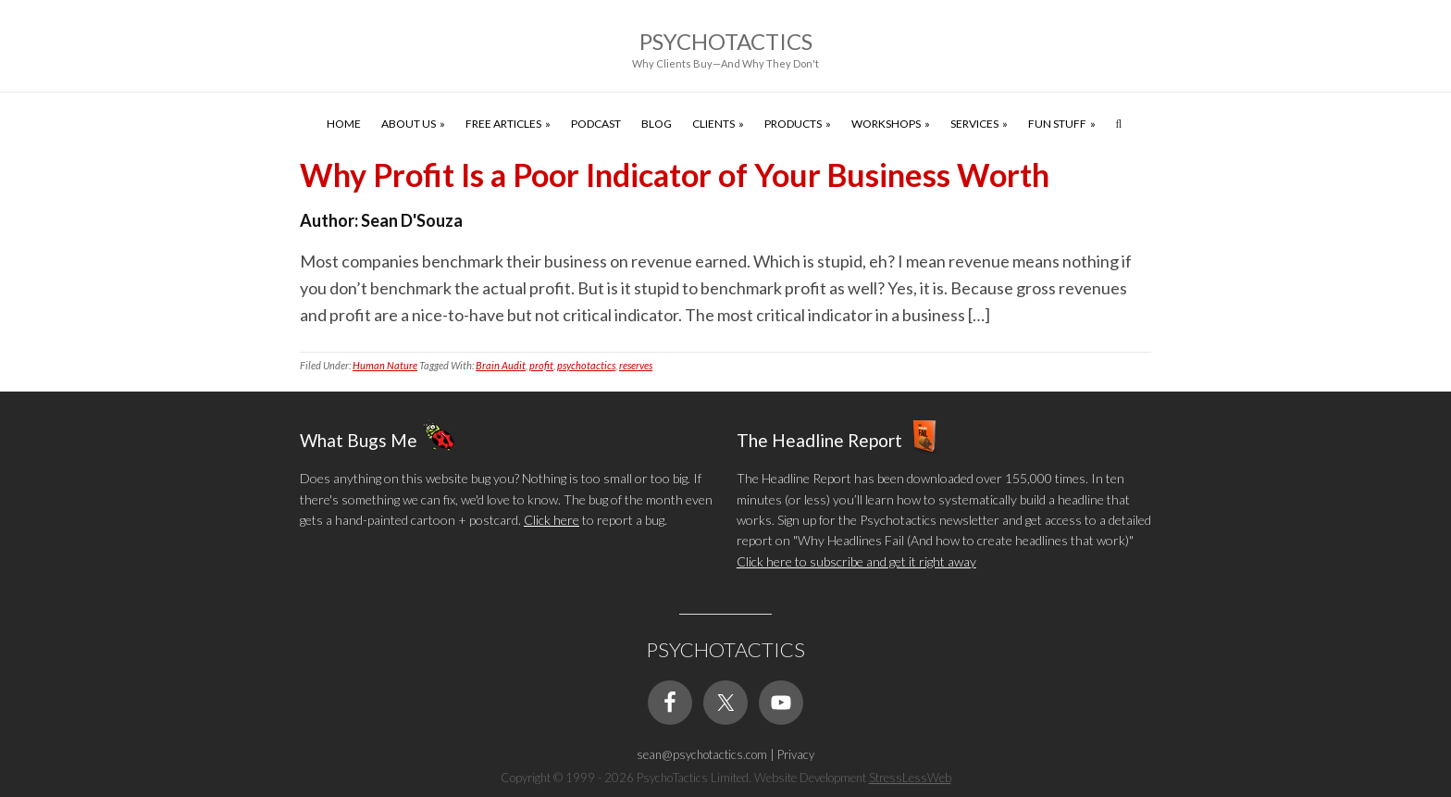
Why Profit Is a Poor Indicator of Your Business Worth (674, 174)
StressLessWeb (910, 777)
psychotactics (586, 365)
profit (541, 365)
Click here (551, 520)
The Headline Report (819, 440)
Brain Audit (501, 365)
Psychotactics (725, 41)
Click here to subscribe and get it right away (856, 561)
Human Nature (385, 365)
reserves (635, 365)
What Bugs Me (358, 440)
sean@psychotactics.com (702, 754)
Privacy (795, 754)
